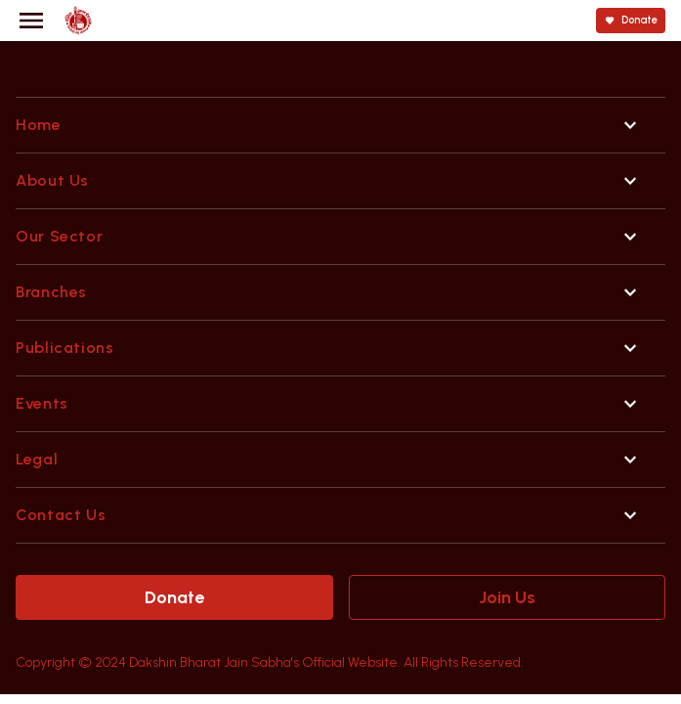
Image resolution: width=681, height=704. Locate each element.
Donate (174, 597)
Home (39, 124)
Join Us (507, 597)
